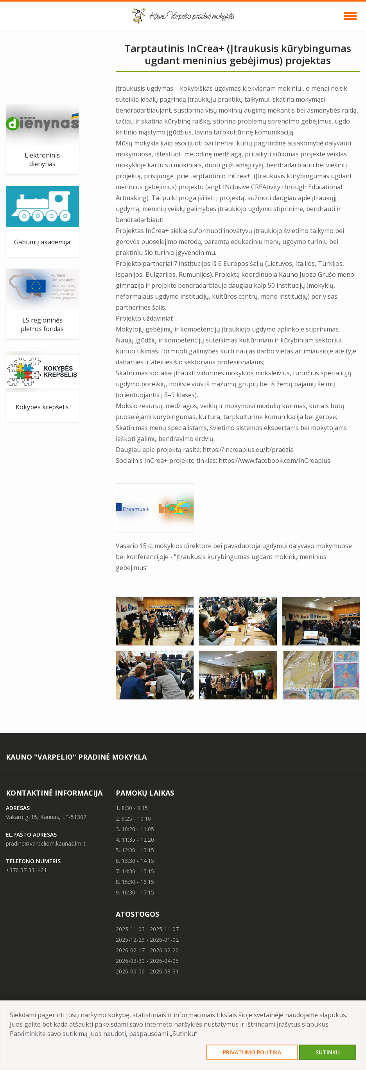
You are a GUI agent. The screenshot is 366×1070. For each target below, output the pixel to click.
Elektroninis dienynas (42, 159)
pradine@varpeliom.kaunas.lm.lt (46, 843)
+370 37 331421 (26, 870)
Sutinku (328, 1052)
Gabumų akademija (42, 242)
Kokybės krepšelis (42, 407)
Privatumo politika (252, 1052)
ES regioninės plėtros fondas (42, 324)
